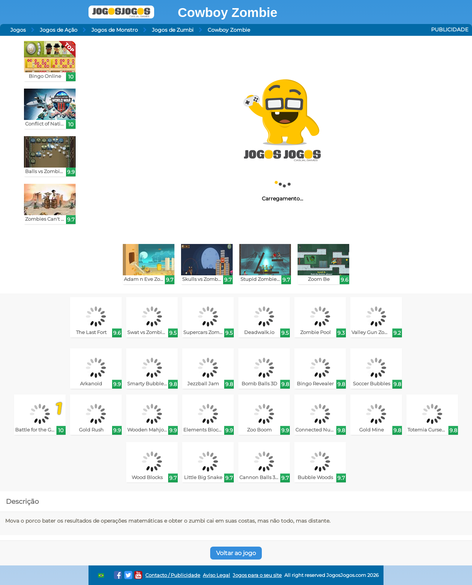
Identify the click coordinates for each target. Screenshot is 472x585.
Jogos (18, 30)
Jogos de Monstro (114, 30)
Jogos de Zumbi (173, 30)
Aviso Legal (216, 575)
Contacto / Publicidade (172, 575)
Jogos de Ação (58, 30)
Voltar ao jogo (236, 553)
